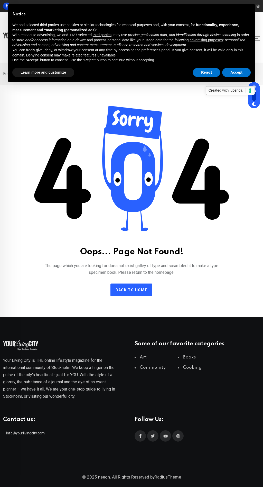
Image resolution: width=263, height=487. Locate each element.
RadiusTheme (168, 477)
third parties (102, 35)
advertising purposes (206, 40)
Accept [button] (236, 72)
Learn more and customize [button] (43, 72)
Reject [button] (206, 72)
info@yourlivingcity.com (25, 433)
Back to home (131, 290)
